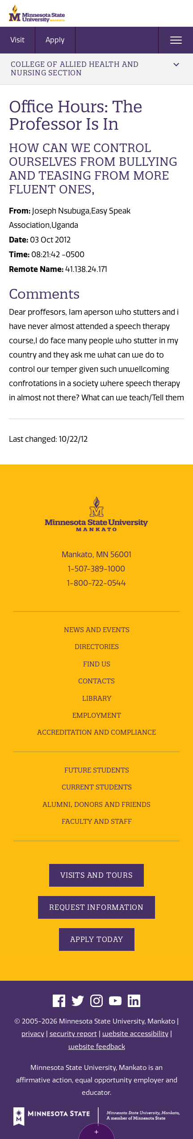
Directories (97, 646)
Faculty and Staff (97, 821)
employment (96, 715)
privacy (32, 1034)
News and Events (97, 629)
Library (96, 698)
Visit (17, 40)
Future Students (96, 770)
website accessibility (135, 1034)
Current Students (97, 787)
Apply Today (96, 939)
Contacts (96, 681)
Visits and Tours (96, 875)
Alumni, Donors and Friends (96, 804)
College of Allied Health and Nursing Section (95, 68)
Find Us (96, 664)
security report (73, 1034)
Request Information (96, 907)
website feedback (96, 1047)
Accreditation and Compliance (96, 732)
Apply (55, 40)
